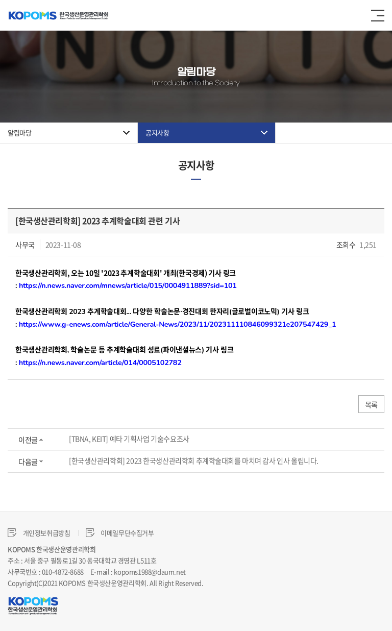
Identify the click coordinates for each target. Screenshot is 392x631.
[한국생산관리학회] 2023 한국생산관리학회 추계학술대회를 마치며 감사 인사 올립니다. (193, 460)
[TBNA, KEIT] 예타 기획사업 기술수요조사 (129, 438)
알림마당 (19, 132)
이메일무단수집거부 (120, 533)
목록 (371, 404)
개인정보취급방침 (39, 533)
